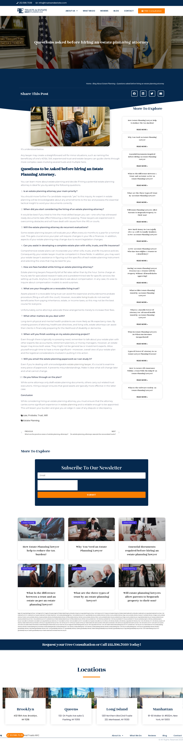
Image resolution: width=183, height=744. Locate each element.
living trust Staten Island (120, 613)
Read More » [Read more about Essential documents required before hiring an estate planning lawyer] (142, 166)
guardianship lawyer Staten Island (40, 630)
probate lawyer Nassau (149, 617)
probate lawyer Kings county (122, 617)
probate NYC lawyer (122, 619)
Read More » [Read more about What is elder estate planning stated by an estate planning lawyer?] (142, 302)
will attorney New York (137, 621)
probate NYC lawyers (133, 619)
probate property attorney (146, 619)
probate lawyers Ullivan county (81, 619)
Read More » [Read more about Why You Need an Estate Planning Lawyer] (142, 146)
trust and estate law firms (148, 624)
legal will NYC (41, 613)
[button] (134, 94)
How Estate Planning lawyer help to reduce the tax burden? (142, 121)
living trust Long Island (80, 613)
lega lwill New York (33, 613)
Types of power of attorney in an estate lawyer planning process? (142, 352)
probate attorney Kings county (121, 615)
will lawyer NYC (66, 623)
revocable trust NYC (77, 621)
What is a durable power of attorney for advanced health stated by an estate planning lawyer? (142, 314)
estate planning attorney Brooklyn (100, 626)
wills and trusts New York (135, 623)
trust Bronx (105, 621)
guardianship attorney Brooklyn (151, 626)
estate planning (69, 404)
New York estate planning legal (61, 615)
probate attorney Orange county (152, 615)
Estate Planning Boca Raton (45, 624)
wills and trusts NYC (147, 623)
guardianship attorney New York (43, 628)
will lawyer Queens (75, 623)
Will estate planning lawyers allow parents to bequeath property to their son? (142, 212)
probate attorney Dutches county (105, 615)
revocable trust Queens (88, 621)
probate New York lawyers (135, 624)
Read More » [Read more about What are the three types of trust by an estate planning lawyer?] (142, 202)
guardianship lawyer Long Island (121, 628)
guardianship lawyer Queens (25, 630)
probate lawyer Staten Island (54, 619)
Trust (40, 415)
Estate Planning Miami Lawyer (81, 624)
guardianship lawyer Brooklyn (105, 628)
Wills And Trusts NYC (28, 735)
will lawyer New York (56, 623)
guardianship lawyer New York (137, 628)
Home (88, 84)
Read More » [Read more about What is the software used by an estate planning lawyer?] (142, 397)
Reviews (104, 10)
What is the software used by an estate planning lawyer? (142, 389)
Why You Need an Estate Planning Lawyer (142, 138)
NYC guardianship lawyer (90, 615)
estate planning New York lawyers (134, 626)
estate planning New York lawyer (117, 626)
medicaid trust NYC (23, 615)
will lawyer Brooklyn (34, 623)
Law (25, 415)
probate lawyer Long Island (136, 617)
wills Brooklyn (35, 624)
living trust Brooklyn (70, 613)
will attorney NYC (147, 621)
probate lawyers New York (28, 619)
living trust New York (91, 613)
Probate (32, 415)
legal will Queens (49, 613)
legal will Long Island (23, 613)
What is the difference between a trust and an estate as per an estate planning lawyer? (142, 176)
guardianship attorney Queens (72, 628)
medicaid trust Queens (33, 615)
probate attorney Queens (36, 617)
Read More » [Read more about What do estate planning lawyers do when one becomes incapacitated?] (142, 344)
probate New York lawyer (110, 619)
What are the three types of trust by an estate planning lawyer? (142, 194)
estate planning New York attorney (65, 626)
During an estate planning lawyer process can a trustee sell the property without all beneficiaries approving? (142, 272)
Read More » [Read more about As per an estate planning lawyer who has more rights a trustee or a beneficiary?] (142, 261)
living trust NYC (101, 613)
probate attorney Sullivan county (78, 617)
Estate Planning (31, 420)
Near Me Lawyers (62, 630)
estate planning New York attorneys (83, 626)
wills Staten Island (108, 624)
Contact (129, 10)
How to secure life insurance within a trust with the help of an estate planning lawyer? (142, 371)
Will (46, 415)
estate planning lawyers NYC (120, 624)
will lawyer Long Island (44, 623)
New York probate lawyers (76, 615)
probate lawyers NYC (41, 619)
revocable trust (99, 621)
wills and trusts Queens (158, 623)
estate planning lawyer (79, 364)
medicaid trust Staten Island (47, 615)
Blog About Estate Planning (104, 84)
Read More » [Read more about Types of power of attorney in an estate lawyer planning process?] (142, 361)
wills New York (100, 624)
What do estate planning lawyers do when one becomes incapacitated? (142, 334)
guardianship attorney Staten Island (89, 628)
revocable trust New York (65, 621)
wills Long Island (92, 624)
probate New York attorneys (96, 619)
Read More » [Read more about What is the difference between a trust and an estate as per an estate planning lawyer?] (142, 185)
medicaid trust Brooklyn (132, 613)
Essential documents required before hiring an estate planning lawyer (142, 157)
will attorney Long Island (125, 621)
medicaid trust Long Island (145, 613)
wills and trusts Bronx (97, 623)
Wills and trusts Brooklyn (109, 623)
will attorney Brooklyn (113, 621)
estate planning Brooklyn (50, 626)
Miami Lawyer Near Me (58, 624)
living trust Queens (109, 613)
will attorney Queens (157, 621)
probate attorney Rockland (50, 617)
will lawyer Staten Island (86, 623)
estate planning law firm (34, 12)
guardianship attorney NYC (58, 628)
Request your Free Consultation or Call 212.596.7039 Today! (91, 644)
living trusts (87, 297)
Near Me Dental (53, 630)
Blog (116, 10)
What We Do (89, 10)
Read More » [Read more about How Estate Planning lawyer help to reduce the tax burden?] (142, 129)
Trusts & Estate (36, 10)
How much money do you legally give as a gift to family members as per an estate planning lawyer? (142, 232)
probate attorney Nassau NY (136, 615)
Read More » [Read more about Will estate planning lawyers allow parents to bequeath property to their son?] (142, 222)
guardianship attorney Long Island (26, 628)
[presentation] (58, 485)
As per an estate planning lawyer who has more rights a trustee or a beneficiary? (142, 251)
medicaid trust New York (158, 613)
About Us (72, 11)
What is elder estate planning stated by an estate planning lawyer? (142, 293)
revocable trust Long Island (41, 621)
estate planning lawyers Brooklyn (35, 626)
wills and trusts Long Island (121, 623)
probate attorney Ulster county (94, 617)
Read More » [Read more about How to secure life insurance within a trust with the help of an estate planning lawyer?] (142, 380)
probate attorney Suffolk (63, 617)
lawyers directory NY (53, 621)
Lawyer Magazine (68, 624)
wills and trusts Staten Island (25, 624)
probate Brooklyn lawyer (108, 617)
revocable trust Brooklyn (28, 621)
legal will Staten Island (59, 613)
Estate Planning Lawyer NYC (152, 628)
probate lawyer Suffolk (67, 619)
